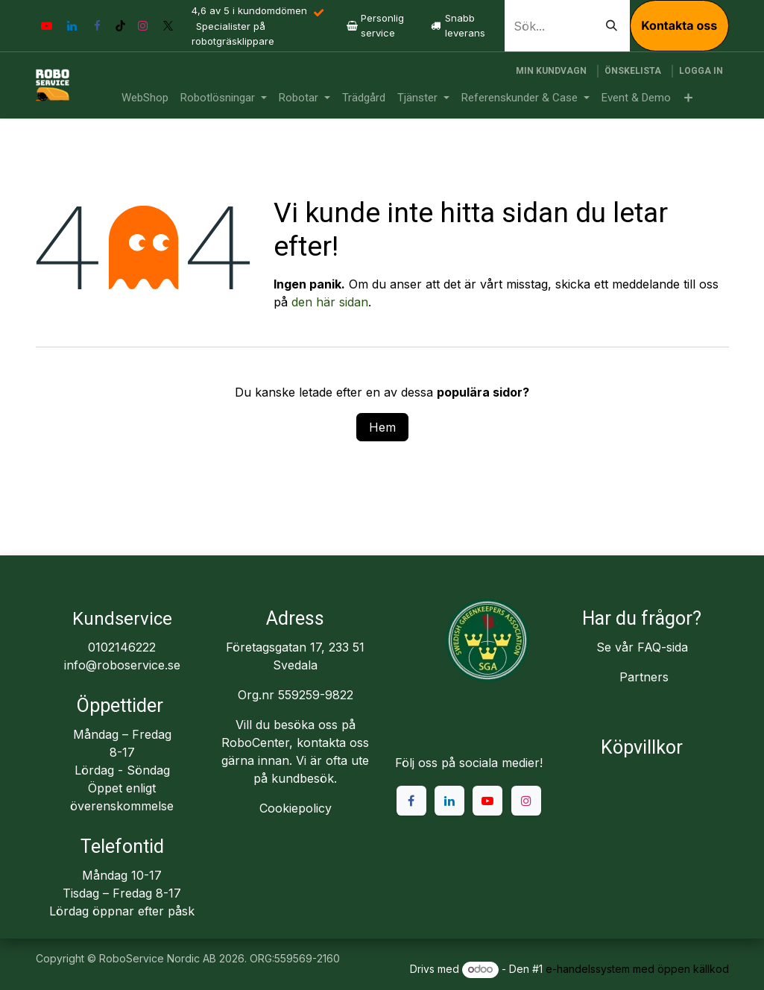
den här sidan (329, 301)
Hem (382, 427)
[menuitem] (145, 98)
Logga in (701, 71)
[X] (168, 26)
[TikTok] (120, 25)
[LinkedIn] (72, 26)
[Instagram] (143, 26)
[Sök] (611, 25)
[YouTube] (47, 26)
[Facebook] (97, 26)
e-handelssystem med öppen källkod (637, 968)
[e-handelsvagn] (551, 70)
